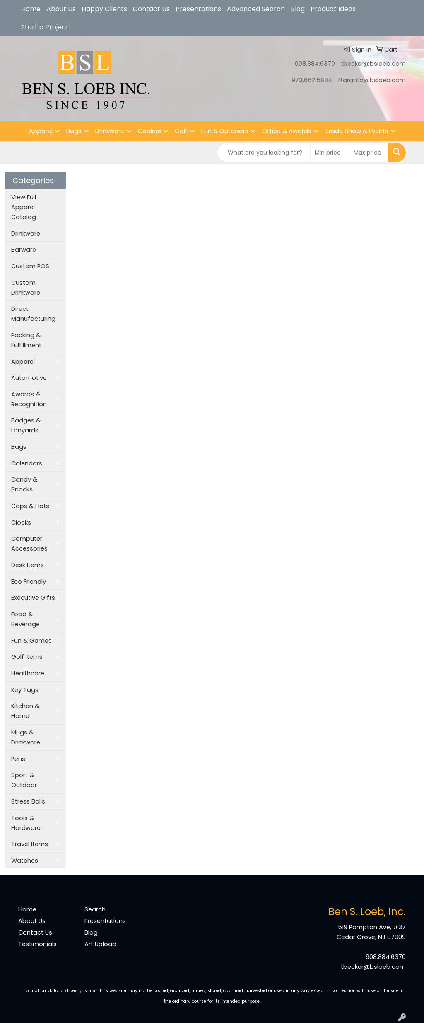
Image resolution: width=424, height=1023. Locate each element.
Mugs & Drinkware (25, 737)
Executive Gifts (33, 598)
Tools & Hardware (26, 823)
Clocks (21, 522)
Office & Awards (286, 131)
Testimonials (37, 944)
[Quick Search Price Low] (329, 152)
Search (95, 909)
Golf (181, 131)
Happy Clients (104, 9)
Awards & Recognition (29, 399)
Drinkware (109, 131)
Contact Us (151, 9)
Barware (23, 250)
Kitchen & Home (25, 711)
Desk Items (27, 565)
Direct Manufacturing (33, 314)
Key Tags (25, 690)
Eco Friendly (28, 581)
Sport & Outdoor (24, 780)
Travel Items (29, 844)
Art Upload (100, 944)
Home (31, 9)
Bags (74, 131)
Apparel (41, 131)
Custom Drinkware (25, 288)
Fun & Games (31, 641)
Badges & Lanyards (26, 425)
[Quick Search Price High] (368, 152)
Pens (18, 759)
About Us (61, 9)
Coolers (149, 131)
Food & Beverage (25, 619)
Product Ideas (333, 9)
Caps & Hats (30, 506)
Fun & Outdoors (224, 131)
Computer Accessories (29, 543)
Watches (24, 860)
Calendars (26, 463)
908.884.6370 (315, 64)
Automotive (29, 378)
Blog (298, 9)
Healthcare (27, 673)
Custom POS (30, 266)
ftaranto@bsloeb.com (372, 80)
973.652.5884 (312, 80)
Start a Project (45, 27)
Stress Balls (28, 801)
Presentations (198, 9)
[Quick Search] (264, 152)
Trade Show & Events (356, 131)
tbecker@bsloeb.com (373, 64)
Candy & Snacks (24, 484)
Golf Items (27, 657)
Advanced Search (256, 9)
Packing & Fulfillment (26, 340)
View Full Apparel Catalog (23, 207)
